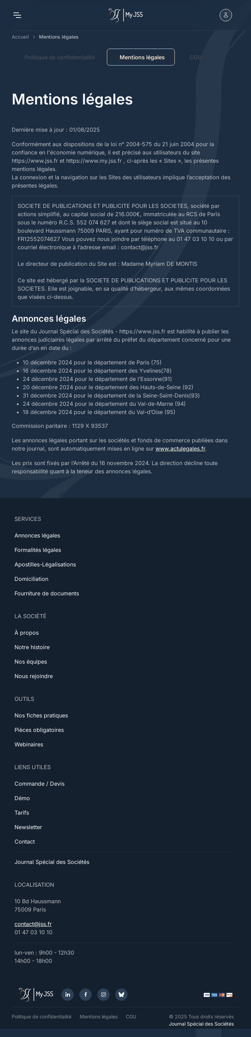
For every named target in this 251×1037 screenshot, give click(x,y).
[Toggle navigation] (17, 15)
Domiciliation (31, 578)
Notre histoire (32, 647)
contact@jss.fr (33, 923)
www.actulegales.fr (180, 448)
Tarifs (21, 812)
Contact (24, 841)
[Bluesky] (121, 994)
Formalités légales (37, 549)
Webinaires (28, 744)
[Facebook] (85, 994)
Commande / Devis (39, 783)
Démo (22, 798)
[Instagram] (103, 994)
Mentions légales (99, 1016)
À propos (26, 632)
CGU (196, 57)
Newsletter (28, 827)
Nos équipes (30, 661)
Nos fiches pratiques (41, 715)
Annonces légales (37, 535)
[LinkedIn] (67, 994)
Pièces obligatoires (39, 729)
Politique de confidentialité (59, 57)
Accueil (20, 37)
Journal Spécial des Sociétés (51, 861)
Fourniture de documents (46, 593)
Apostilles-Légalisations (45, 564)
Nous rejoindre (33, 676)
